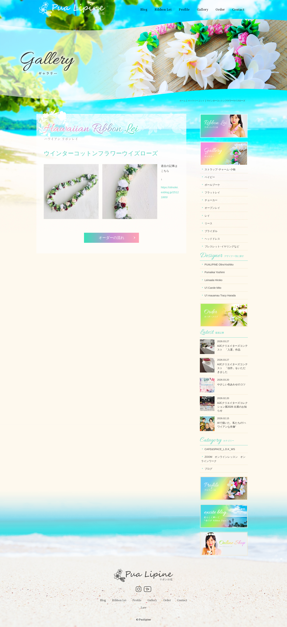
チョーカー (211, 200)
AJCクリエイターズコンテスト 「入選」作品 (232, 347)
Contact (182, 600)
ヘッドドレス (212, 238)
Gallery (152, 600)
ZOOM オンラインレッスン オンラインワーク (223, 459)
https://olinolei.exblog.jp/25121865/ (170, 192)
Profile (137, 600)
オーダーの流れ (111, 238)
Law (143, 607)
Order (167, 600)
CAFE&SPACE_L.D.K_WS (220, 449)
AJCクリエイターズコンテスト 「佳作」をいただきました (232, 368)
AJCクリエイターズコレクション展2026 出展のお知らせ (232, 406)
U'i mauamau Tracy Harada (220, 295)
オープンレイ (212, 207)
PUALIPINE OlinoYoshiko (219, 264)
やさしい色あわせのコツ (231, 384)
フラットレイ (212, 192)
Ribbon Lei (119, 600)
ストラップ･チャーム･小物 (220, 169)
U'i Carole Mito (213, 287)
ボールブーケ (212, 184)
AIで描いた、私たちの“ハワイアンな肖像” (231, 424)
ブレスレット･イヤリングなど (222, 246)
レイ (207, 215)
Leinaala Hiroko (213, 280)
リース (208, 223)
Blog (103, 600)
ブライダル (211, 231)
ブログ (208, 468)
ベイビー (210, 177)
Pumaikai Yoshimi (215, 272)
